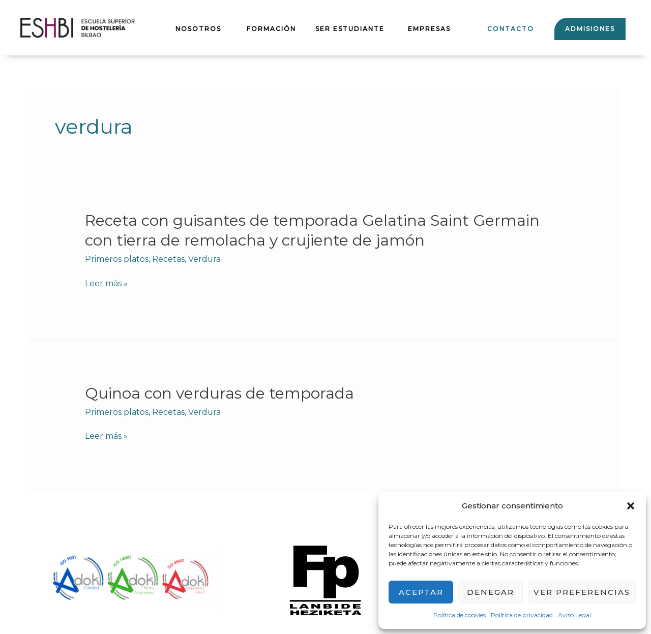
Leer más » (106, 284)
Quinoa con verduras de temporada (219, 393)
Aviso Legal (574, 615)
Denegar (490, 592)
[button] (631, 506)
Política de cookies (459, 615)
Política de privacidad (522, 615)
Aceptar (421, 592)
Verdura (204, 259)
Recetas (168, 259)
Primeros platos (117, 259)
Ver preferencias (582, 592)
